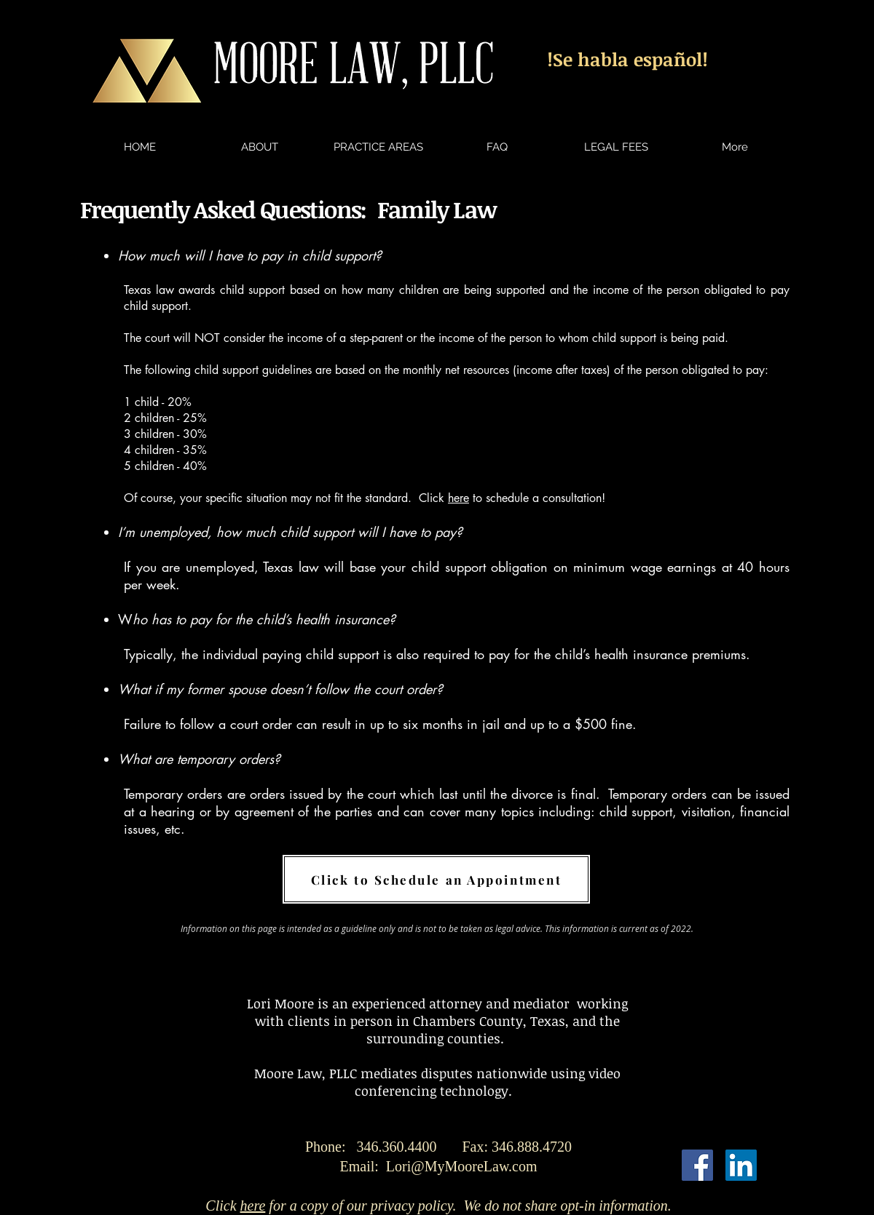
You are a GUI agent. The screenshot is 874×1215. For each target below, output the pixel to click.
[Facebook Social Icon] (697, 1165)
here (458, 498)
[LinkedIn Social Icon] (741, 1165)
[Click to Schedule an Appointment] (436, 879)
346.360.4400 (464, 1147)
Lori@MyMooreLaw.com (462, 1166)
